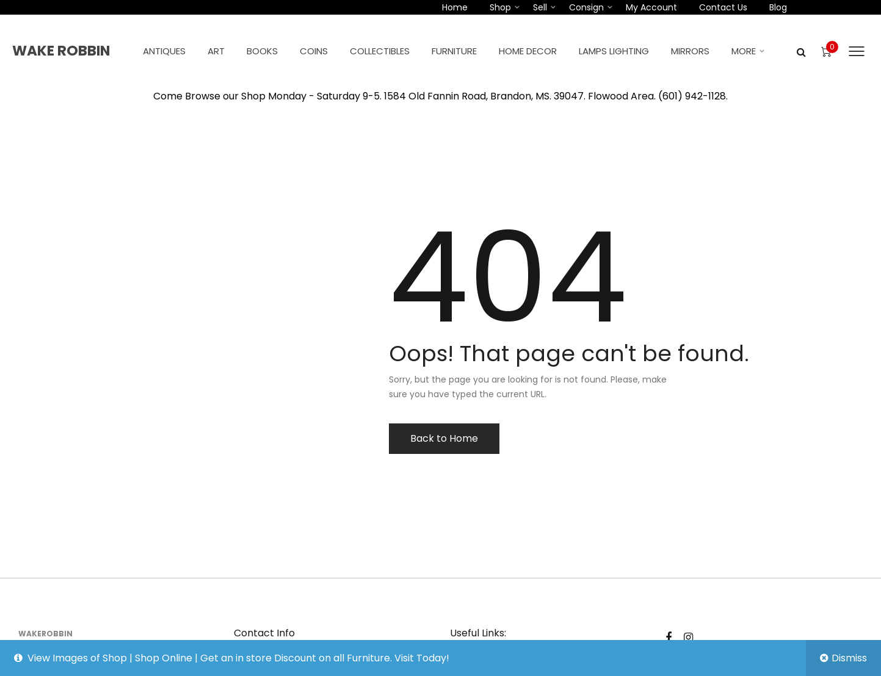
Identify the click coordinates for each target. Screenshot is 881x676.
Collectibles (380, 51)
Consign (586, 7)
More (743, 51)
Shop (500, 7)
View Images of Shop (77, 658)
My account (651, 7)
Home (455, 7)
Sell (540, 7)
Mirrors (690, 51)
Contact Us (723, 7)
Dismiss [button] (849, 658)
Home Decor (528, 51)
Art (216, 51)
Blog (778, 7)
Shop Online (163, 658)
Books (262, 51)
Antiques (164, 51)
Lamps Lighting (614, 51)
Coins (314, 51)
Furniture (454, 51)
